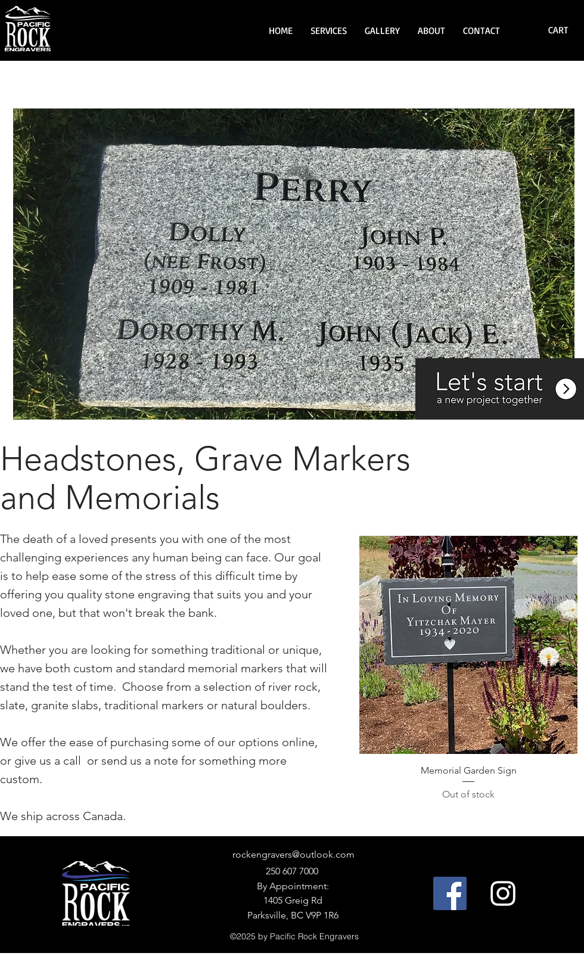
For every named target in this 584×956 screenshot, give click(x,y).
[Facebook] (450, 893)
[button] (329, 30)
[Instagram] (503, 893)
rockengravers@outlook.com (293, 854)
